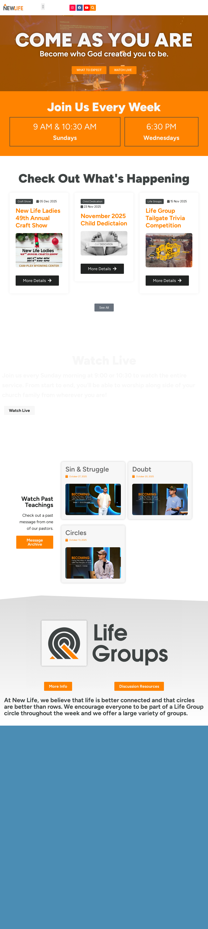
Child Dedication (92, 201)
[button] (43, 6)
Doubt (141, 469)
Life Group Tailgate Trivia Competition (165, 218)
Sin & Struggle (87, 469)
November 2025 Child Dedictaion (104, 219)
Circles (75, 533)
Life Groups (155, 201)
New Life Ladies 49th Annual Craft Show (38, 218)
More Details (37, 280)
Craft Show (24, 201)
